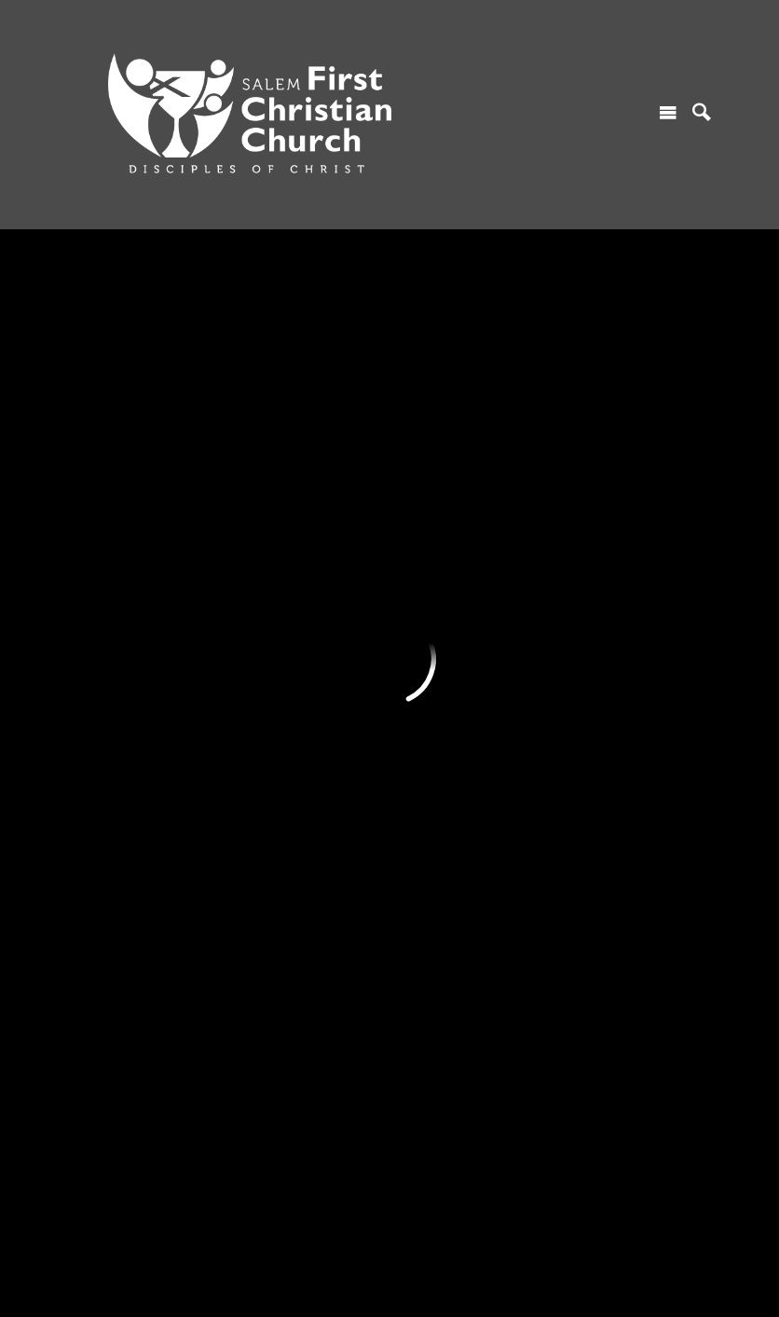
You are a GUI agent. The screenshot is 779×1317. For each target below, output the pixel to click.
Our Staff (97, 848)
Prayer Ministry (276, 576)
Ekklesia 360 (389, 1283)
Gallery (412, 545)
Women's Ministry (283, 513)
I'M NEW (97, 416)
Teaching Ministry (283, 641)
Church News (431, 513)
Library (412, 576)
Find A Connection (125, 480)
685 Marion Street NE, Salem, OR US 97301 (205, 1220)
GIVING (576, 416)
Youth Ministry (274, 480)
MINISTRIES (270, 416)
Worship (95, 449)
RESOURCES (432, 416)
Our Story (99, 752)
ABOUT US (104, 720)
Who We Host (111, 816)
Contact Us (104, 513)
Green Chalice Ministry (297, 673)
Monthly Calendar (444, 480)
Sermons (418, 449)
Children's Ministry (285, 449)
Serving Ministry (278, 545)
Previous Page (157, 276)
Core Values (106, 784)
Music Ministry (274, 609)
